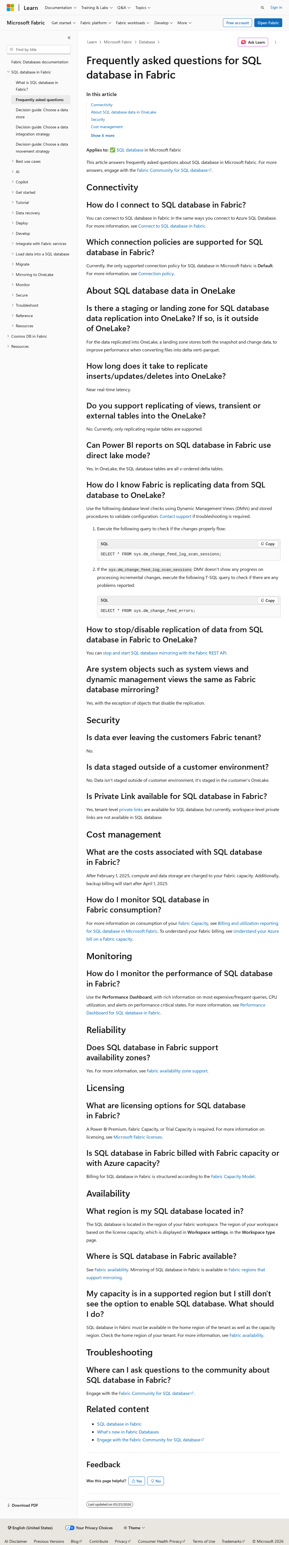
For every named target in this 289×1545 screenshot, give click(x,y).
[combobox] (39, 49)
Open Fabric (268, 22)
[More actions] (275, 42)
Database (147, 41)
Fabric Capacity (193, 923)
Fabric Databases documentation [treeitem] (39, 61)
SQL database (130, 150)
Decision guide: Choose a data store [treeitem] (42, 113)
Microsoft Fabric (118, 41)
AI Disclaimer (16, 1541)
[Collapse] (69, 38)
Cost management (107, 126)
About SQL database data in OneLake (123, 112)
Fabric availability (111, 1269)
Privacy (121, 1541)
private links (131, 809)
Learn (92, 41)
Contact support (175, 516)
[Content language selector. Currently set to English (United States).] (30, 1527)
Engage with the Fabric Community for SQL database (148, 1439)
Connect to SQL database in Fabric (171, 226)
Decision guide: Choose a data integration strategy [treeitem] (42, 130)
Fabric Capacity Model (233, 1176)
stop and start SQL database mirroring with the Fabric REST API (164, 653)
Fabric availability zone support (177, 1071)
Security (98, 119)
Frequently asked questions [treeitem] (40, 99)
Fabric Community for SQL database (172, 170)
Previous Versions (49, 1541)
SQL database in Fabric (119, 1424)
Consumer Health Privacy (160, 1541)
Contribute (98, 1541)
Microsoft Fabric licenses (137, 1137)
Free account (237, 22)
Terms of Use (204, 1541)
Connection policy (156, 273)
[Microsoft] (10, 7)
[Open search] (262, 8)
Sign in (276, 7)
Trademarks (232, 1541)
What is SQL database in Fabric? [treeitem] (37, 86)
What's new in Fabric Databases (128, 1432)
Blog (74, 1541)
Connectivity (102, 104)
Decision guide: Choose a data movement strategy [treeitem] (42, 147)
